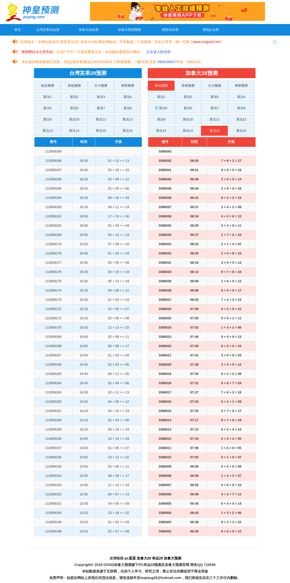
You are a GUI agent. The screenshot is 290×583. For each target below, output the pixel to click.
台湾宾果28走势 (47, 30)
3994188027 (167, 62)
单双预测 (127, 85)
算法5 (47, 108)
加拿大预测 (172, 558)
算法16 (127, 130)
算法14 (74, 130)
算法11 (101, 119)
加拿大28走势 (88, 30)
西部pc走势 (211, 30)
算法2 (74, 97)
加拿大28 (144, 558)
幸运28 (157, 558)
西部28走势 (170, 30)
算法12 (127, 119)
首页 (17, 30)
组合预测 (47, 85)
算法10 (74, 119)
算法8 (128, 108)
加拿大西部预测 (129, 30)
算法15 (101, 130)
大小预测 (100, 85)
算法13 (47, 130)
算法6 (74, 108)
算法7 (101, 108)
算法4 (128, 97)
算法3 (101, 97)
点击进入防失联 (158, 52)
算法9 (47, 119)
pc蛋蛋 (130, 558)
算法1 (47, 97)
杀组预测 (74, 85)
